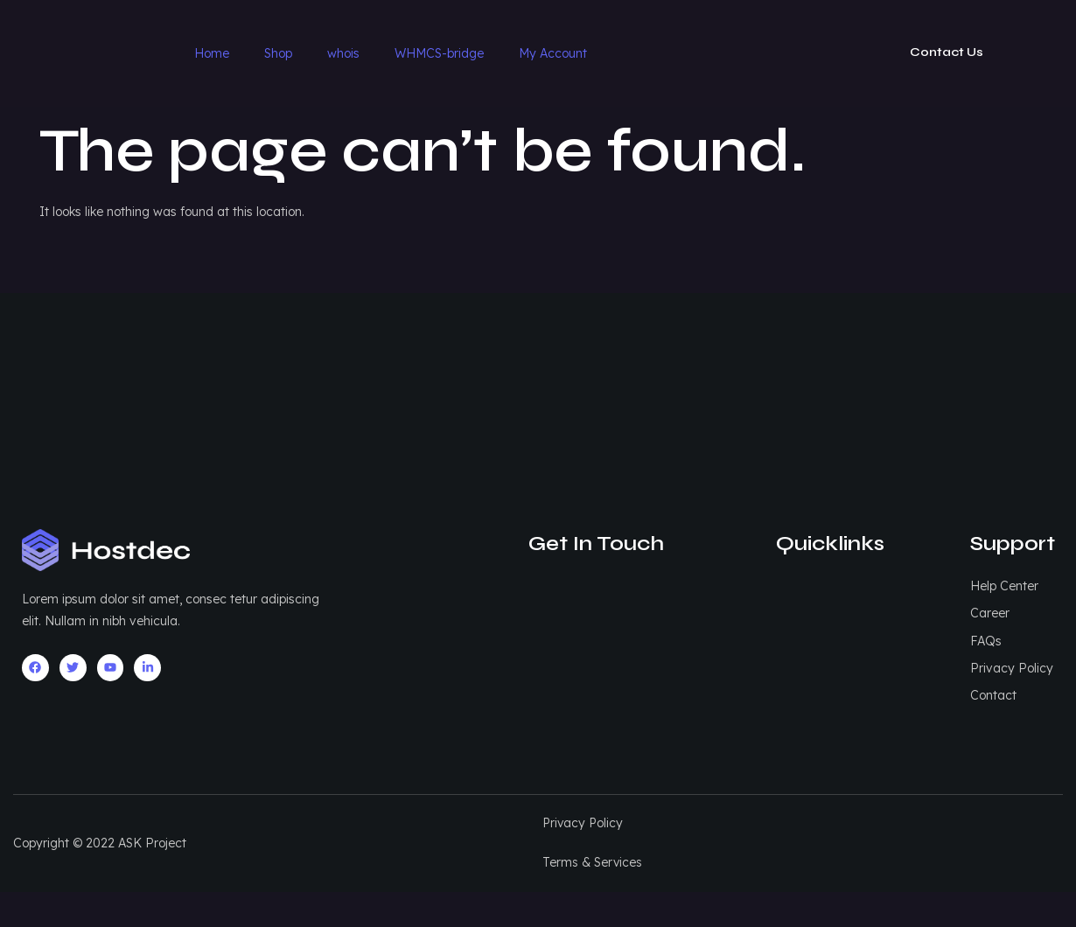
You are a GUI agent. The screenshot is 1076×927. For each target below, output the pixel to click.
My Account (553, 53)
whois (343, 53)
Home (211, 53)
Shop (278, 53)
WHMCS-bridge (439, 53)
